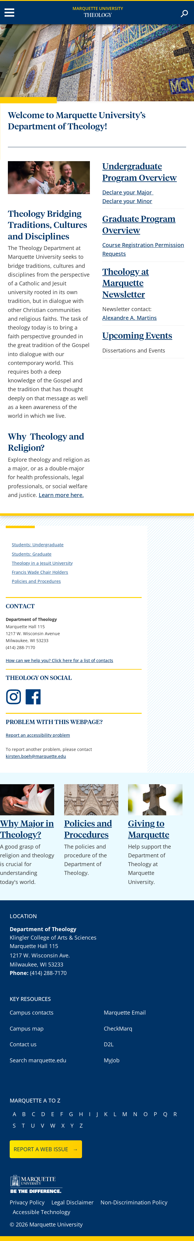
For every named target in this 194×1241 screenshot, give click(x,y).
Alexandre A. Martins (129, 317)
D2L (108, 1044)
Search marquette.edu (38, 1060)
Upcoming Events (137, 336)
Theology (98, 15)
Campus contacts (32, 1012)
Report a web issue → (46, 1149)
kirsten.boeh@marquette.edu (36, 756)
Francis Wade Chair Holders (40, 572)
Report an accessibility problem (38, 735)
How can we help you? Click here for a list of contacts (59, 660)
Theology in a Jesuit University (42, 563)
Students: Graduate (31, 554)
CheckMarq (118, 1028)
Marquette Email (125, 1012)
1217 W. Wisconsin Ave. (40, 955)
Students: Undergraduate (38, 544)
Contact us (23, 1044)
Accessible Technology (41, 1212)
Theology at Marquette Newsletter (125, 283)
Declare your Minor (127, 201)
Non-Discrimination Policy (133, 1202)
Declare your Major (127, 192)
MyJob (112, 1060)
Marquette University (98, 8)
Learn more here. (61, 495)
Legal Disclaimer (72, 1202)
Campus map (27, 1028)
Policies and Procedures (36, 581)
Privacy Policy (27, 1202)
